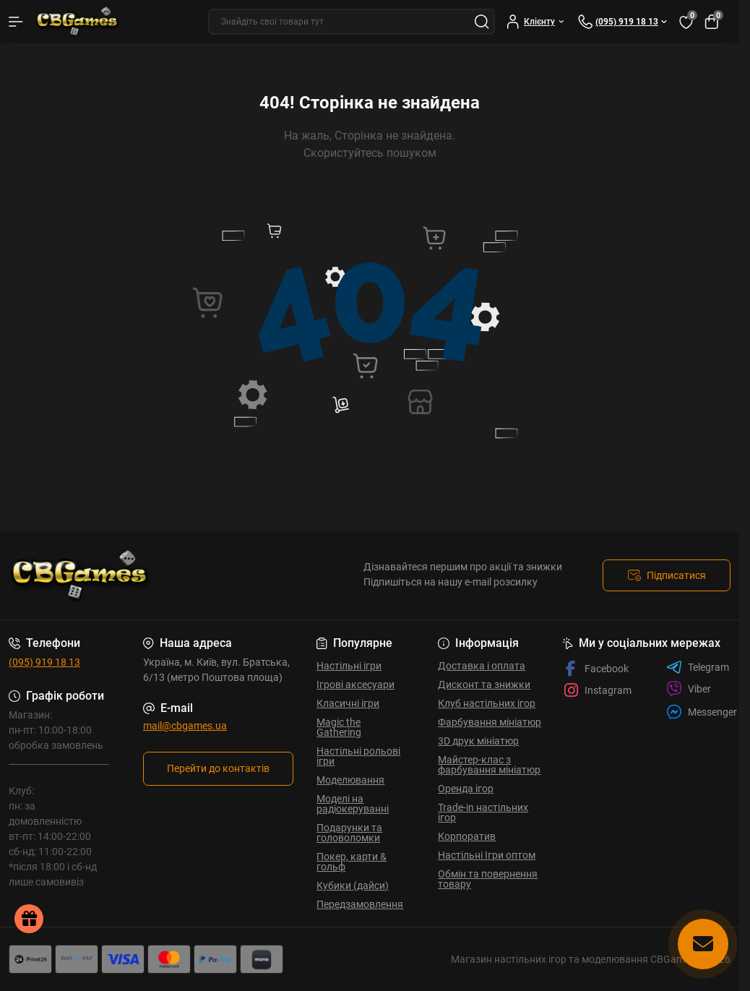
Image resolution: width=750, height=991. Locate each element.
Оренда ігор (465, 788)
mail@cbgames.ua (185, 726)
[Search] (482, 21)
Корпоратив (467, 836)
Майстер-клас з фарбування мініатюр (489, 765)
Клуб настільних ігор (486, 703)
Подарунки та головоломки (349, 833)
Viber (688, 689)
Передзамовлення (359, 904)
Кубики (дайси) (352, 885)
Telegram (697, 667)
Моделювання (350, 780)
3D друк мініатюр (478, 741)
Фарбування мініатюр (489, 722)
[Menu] (16, 22)
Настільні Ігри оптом (486, 855)
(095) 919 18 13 (44, 662)
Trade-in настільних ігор (483, 812)
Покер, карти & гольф (351, 861)
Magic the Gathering (338, 727)
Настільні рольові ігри (358, 756)
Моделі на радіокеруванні (352, 804)
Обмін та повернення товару (488, 879)
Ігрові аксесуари (355, 684)
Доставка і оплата (481, 666)
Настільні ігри (349, 666)
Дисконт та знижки (484, 684)
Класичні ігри (347, 703)
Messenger (701, 711)
